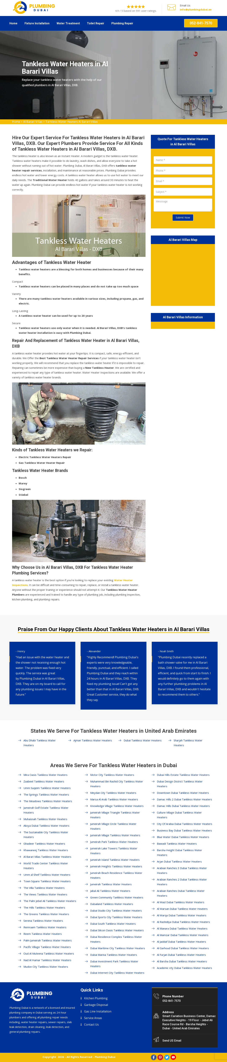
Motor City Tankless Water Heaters (112, 775)
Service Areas (93, 1018)
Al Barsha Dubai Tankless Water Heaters (182, 961)
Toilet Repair (95, 23)
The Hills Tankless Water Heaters (44, 907)
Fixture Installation (37, 23)
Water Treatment (68, 23)
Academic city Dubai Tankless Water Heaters (184, 968)
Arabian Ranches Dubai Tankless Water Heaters (181, 893)
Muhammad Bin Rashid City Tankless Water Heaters (116, 784)
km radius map (182, 274)
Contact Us (91, 1024)
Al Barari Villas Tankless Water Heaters (47, 856)
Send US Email (171, 1040)
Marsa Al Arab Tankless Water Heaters (114, 799)
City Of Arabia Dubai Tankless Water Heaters (184, 824)
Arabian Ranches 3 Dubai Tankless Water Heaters (182, 870)
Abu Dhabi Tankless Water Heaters (39, 743)
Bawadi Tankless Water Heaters (177, 843)
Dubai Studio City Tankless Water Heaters (116, 910)
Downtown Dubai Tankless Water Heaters (183, 793)
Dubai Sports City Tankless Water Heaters (116, 917)
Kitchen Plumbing (96, 998)
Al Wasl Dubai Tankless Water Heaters (180, 902)
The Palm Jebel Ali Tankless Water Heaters (49, 901)
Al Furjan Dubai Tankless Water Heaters (181, 954)
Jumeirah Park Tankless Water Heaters (114, 842)
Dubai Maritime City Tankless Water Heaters (117, 948)
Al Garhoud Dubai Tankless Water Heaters (183, 948)
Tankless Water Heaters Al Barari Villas (71, 122)
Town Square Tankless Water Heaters (47, 881)
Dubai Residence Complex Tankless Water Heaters (116, 939)
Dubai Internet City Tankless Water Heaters (117, 972)
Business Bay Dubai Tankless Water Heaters (184, 830)
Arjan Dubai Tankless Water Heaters (179, 861)
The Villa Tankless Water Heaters (44, 888)
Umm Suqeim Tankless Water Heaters (47, 788)
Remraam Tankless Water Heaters (44, 927)
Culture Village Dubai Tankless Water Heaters (179, 815)
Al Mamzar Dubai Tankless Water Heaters (182, 935)
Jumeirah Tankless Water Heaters (111, 884)
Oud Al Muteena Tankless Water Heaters (48, 953)
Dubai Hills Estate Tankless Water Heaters (183, 775)
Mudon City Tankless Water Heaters (45, 966)
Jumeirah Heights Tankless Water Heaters (116, 866)
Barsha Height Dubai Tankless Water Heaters (179, 852)
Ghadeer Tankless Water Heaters (44, 843)
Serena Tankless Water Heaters (43, 920)
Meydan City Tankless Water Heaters (113, 793)
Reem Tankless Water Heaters (42, 934)
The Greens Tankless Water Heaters (46, 914)
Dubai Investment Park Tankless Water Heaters (114, 964)
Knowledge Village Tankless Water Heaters (117, 806)
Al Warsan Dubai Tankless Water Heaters (182, 908)
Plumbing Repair (122, 23)
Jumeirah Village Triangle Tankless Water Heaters (115, 815)
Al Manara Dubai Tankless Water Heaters (182, 928)
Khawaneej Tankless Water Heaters (45, 850)
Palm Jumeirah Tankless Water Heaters (47, 940)
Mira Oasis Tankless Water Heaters (45, 775)
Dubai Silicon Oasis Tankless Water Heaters (117, 930)
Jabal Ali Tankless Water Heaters (110, 891)
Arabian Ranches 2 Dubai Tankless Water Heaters (182, 882)
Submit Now (183, 217)
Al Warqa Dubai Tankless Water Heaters (181, 915)
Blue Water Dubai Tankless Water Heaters (183, 837)
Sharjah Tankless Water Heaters (188, 743)
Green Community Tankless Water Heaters (116, 897)
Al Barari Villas (32, 122)
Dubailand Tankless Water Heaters (111, 904)
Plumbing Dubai (105, 1057)
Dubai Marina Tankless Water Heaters (113, 954)
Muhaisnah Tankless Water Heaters (45, 819)
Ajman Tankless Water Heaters (92, 740)
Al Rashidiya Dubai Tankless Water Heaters (183, 922)
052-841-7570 (201, 23)
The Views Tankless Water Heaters (45, 894)
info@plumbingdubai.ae (196, 9)
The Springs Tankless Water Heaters (46, 794)
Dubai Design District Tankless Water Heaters (180, 784)
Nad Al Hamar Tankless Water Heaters (47, 960)
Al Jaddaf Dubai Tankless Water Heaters (181, 941)
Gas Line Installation (97, 1011)
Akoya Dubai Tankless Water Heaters (46, 825)
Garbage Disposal (96, 1005)
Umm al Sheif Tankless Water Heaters (46, 874)
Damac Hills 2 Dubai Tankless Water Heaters (184, 799)
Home (13, 23)
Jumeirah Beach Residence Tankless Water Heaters (116, 875)
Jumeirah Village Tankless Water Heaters (115, 835)
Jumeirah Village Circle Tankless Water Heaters (113, 826)
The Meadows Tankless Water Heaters (47, 801)
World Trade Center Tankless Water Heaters (45, 865)
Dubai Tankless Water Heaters (143, 740)
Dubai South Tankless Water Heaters (113, 923)
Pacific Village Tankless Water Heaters (47, 947)
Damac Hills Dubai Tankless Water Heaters (183, 806)
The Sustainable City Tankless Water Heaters (45, 834)
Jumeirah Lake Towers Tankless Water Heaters (113, 851)
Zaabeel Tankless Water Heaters (43, 781)
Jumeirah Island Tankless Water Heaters (115, 859)
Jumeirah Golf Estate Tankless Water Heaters (45, 810)
